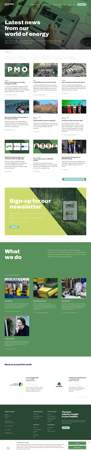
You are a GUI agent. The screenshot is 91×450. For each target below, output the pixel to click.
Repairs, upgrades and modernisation (52, 419)
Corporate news (10, 57)
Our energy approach (37, 429)
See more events (81, 396)
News (70, 1)
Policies (49, 429)
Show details (66, 447)
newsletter (28, 43)
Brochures (84, 1)
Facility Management (52, 416)
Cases (64, 4)
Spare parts (50, 414)
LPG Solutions (36, 414)
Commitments (50, 427)
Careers (65, 1)
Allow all (77, 433)
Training (49, 421)
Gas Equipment (36, 418)
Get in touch (8, 429)
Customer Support (59, 57)
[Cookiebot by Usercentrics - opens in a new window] (8, 447)
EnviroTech (71, 57)
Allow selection (77, 437)
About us (35, 427)
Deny (77, 441)
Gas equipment (22, 57)
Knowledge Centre (76, 1)
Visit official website (34, 384)
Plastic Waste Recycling (37, 416)
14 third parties (26, 442)
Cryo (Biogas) (35, 57)
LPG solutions (46, 57)
